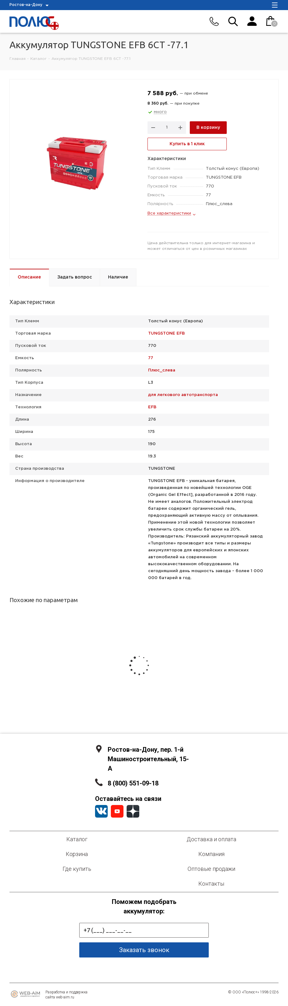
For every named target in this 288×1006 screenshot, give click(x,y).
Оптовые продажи (211, 868)
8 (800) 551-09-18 (133, 783)
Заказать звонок (144, 950)
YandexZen (133, 811)
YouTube (117, 811)
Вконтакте (101, 811)
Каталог (76, 839)
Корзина (77, 854)
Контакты (211, 883)
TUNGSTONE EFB (166, 333)
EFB (152, 407)
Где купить (77, 868)
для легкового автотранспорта (183, 395)
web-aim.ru (65, 997)
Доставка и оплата (211, 839)
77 (150, 358)
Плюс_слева (161, 370)
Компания (211, 854)
